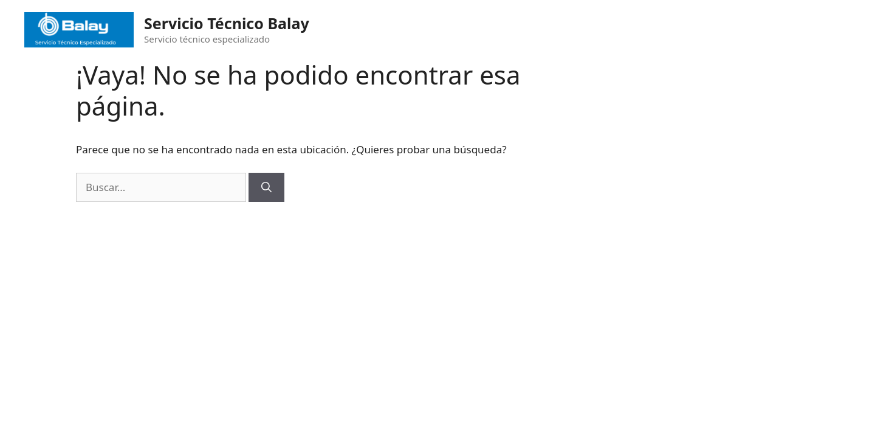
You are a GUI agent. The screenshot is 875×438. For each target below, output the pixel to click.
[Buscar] (266, 187)
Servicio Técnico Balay (226, 23)
